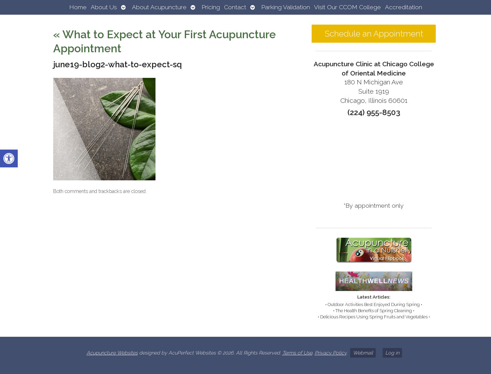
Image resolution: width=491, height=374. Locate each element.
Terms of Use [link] (297, 353)
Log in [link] (392, 353)
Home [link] (78, 7)
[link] (9, 158)
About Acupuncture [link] (159, 7)
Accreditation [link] (403, 7)
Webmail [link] (363, 353)
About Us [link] (104, 7)
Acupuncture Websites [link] (112, 353)
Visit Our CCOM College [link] (347, 7)
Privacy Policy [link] (330, 353)
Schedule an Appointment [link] (374, 34)
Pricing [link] (211, 7)
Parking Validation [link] (285, 7)
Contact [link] (235, 7)
